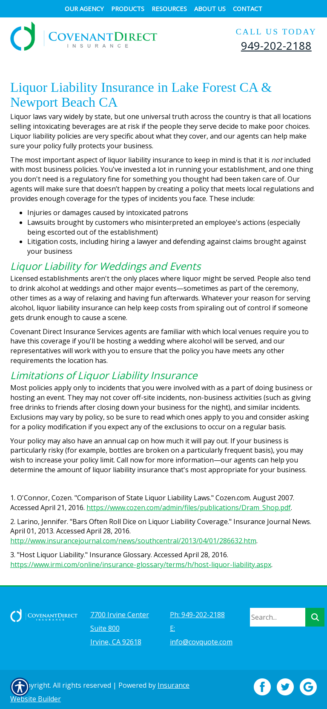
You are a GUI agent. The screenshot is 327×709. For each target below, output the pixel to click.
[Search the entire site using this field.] (277, 612)
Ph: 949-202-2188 (197, 609)
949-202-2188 (276, 45)
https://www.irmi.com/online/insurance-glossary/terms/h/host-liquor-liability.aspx (140, 564)
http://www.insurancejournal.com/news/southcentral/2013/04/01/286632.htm (133, 540)
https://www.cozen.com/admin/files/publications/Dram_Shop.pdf (188, 507)
